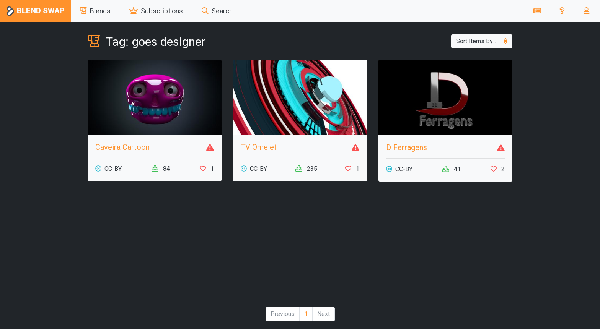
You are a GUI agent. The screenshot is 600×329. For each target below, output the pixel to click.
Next (323, 314)
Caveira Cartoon (122, 147)
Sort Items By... (481, 41)
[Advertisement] (300, 247)
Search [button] (217, 11)
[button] (561, 11)
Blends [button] (95, 11)
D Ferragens (406, 147)
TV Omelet (259, 147)
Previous (283, 314)
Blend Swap (35, 11)
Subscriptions (156, 11)
